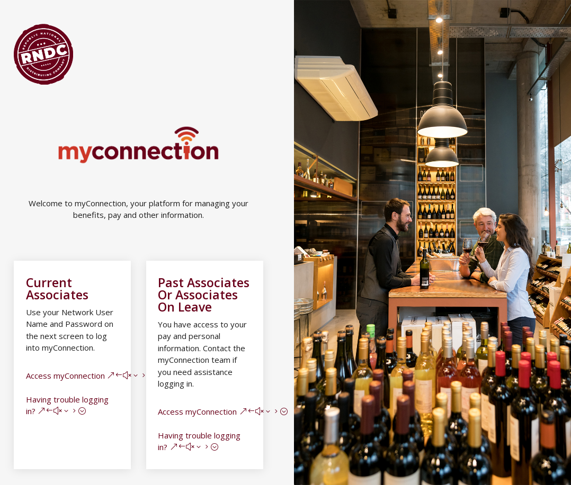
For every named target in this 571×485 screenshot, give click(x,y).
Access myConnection (65, 375)
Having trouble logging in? (67, 405)
